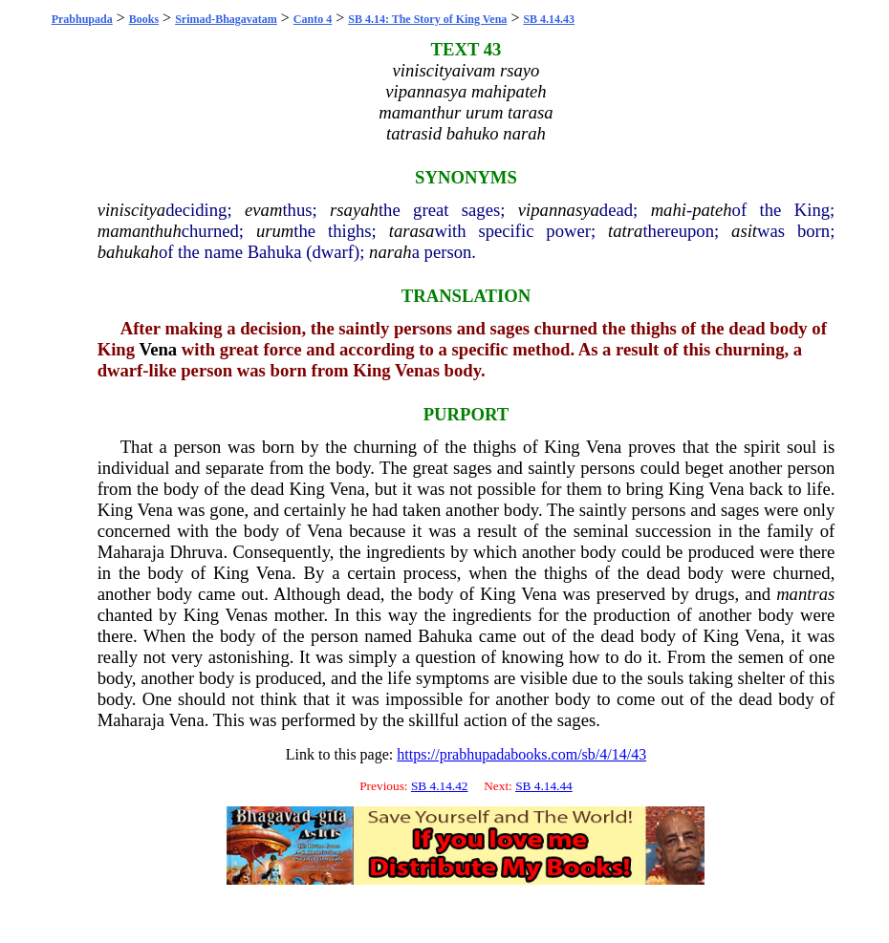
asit (744, 231)
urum (274, 231)
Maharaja (131, 552)
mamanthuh (140, 231)
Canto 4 (312, 19)
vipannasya (558, 210)
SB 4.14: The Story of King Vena (427, 19)
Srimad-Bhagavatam (226, 19)
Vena (158, 349)
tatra (625, 231)
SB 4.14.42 (439, 786)
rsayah (354, 210)
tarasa (412, 231)
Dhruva (196, 552)
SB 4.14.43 (549, 19)
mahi (668, 210)
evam (263, 210)
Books (144, 19)
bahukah (128, 252)
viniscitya (132, 210)
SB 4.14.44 (544, 786)
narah (390, 252)
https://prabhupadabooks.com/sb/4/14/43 (521, 754)
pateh (711, 210)
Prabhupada (82, 19)
